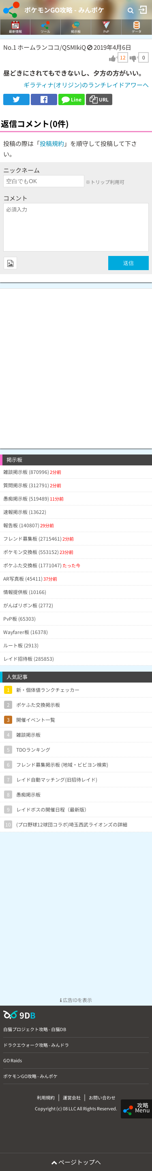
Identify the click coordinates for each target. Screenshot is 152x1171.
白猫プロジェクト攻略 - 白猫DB (34, 1029)
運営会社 (72, 1097)
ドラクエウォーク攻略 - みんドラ (36, 1045)
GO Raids (12, 1060)
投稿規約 (52, 143)
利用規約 (46, 1097)
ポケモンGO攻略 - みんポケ (64, 10)
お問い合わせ (102, 1097)
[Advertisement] (76, 364)
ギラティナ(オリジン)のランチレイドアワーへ (86, 84)
